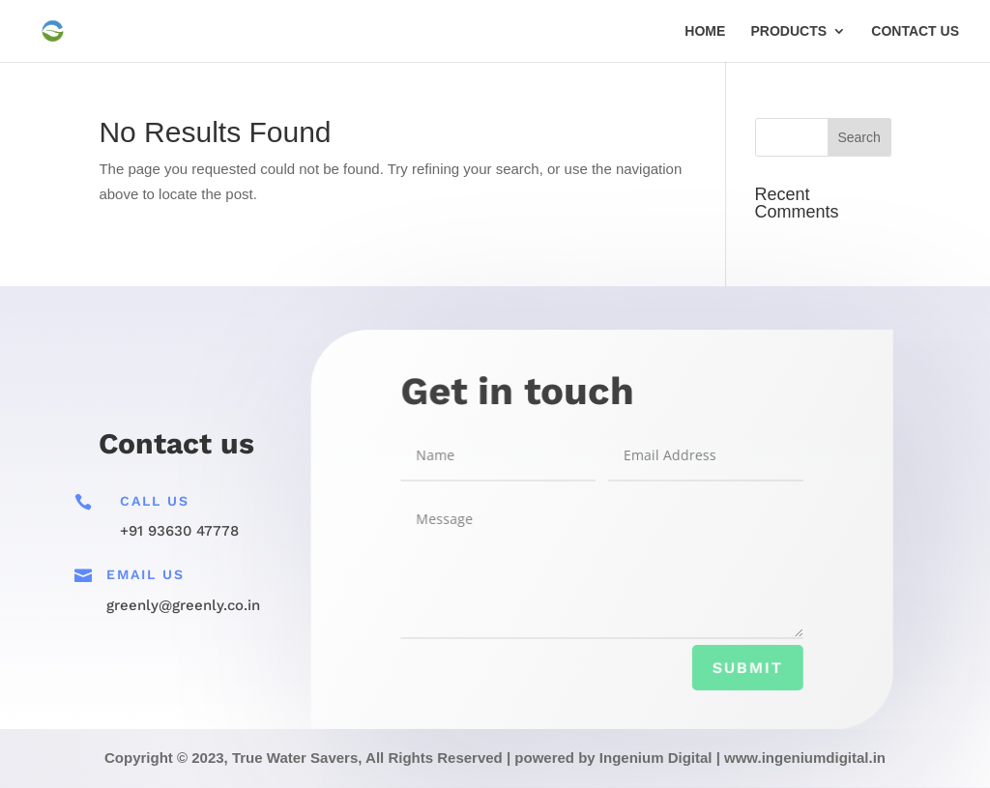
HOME (704, 31)
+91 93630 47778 (179, 531)
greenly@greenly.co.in (183, 605)
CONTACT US (915, 31)
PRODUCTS (789, 31)
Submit (746, 668)
